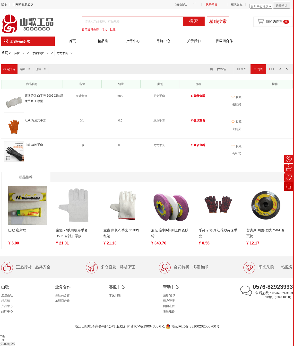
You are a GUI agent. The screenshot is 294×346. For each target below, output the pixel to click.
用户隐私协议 (24, 4)
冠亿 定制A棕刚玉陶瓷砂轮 (169, 233)
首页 (72, 41)
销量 (23, 69)
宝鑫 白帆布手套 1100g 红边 (121, 233)
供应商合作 (224, 41)
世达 (113, 29)
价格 (38, 69)
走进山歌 (7, 295)
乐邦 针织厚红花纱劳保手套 (218, 233)
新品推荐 (26, 177)
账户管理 (169, 300)
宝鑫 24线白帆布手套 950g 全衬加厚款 (72, 233)
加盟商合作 (62, 300)
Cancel (4, 344)
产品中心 (133, 41)
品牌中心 (163, 41)
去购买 (236, 104)
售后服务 (169, 311)
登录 (4, 4)
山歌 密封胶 (17, 230)
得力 (104, 29)
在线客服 (236, 4)
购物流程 (169, 306)
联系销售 (211, 4)
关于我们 (194, 41)
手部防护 (38, 53)
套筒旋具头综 (90, 29)
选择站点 (281, 5)
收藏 (237, 97)
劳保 (17, 53)
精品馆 (103, 41)
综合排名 (9, 69)
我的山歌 (181, 4)
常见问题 (115, 295)
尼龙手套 (62, 53)
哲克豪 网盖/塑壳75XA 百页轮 (265, 233)
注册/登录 (169, 295)
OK (12, 344)
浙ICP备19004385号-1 (148, 326)
